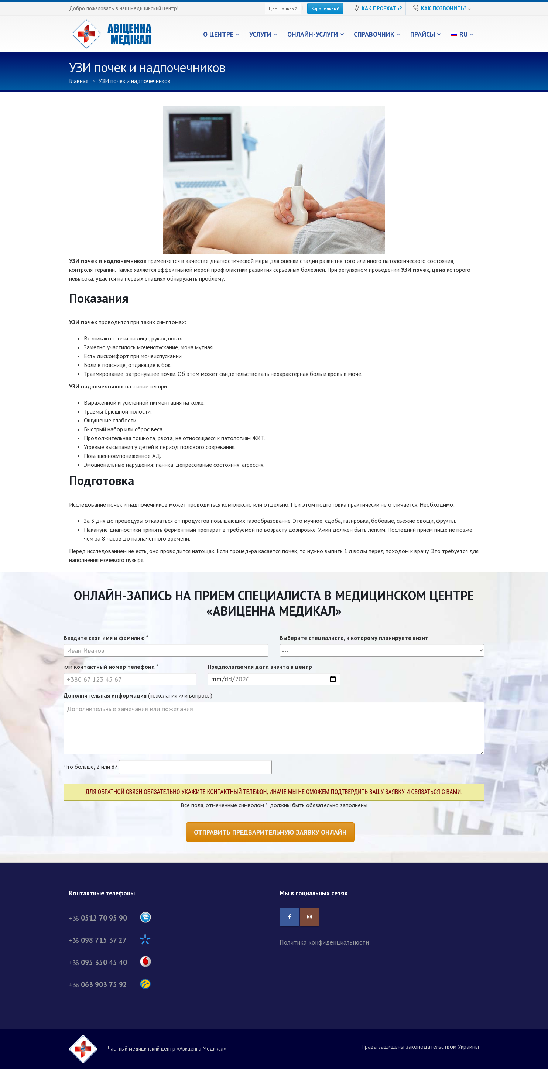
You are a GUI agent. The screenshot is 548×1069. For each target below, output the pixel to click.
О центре (218, 34)
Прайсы (422, 34)
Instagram (309, 917)
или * (111, 666)
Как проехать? (382, 8)
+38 (110, 918)
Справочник (374, 34)
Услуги (260, 34)
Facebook (289, 917)
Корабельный (325, 8)
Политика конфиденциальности (324, 942)
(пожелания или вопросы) (138, 695)
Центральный (283, 8)
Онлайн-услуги (312, 34)
